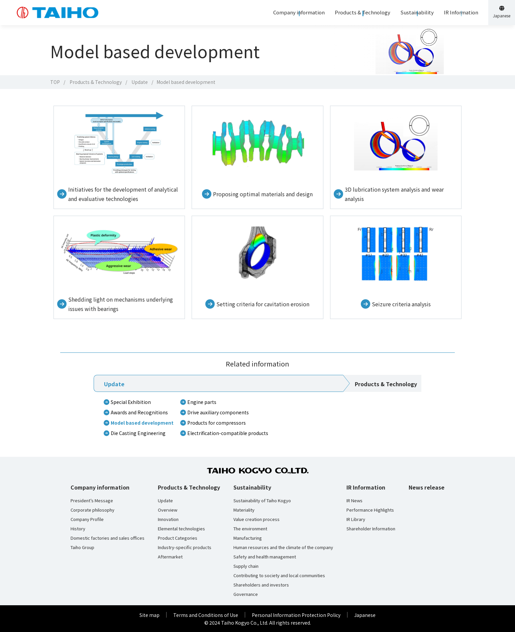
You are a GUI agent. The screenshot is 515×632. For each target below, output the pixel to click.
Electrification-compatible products (227, 433)
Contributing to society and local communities (279, 575)
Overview (167, 510)
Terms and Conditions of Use (205, 615)
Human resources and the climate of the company (283, 547)
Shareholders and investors (261, 585)
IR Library (355, 519)
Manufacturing (247, 538)
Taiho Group (82, 547)
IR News (354, 500)
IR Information (365, 487)
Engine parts (201, 402)
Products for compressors (216, 422)
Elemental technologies (181, 528)
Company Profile (87, 519)
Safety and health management (264, 556)
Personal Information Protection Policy (296, 615)
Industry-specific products (184, 547)
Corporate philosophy (92, 510)
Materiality (243, 510)
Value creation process (256, 519)
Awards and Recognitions (139, 412)
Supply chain (246, 566)
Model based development (142, 422)
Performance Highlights (370, 510)
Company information (100, 487)
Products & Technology (96, 82)
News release (426, 487)
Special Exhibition (131, 402)
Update (139, 82)
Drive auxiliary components (218, 412)
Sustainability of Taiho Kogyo (262, 500)
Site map (149, 615)
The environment (250, 528)
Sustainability (252, 487)
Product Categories (177, 538)
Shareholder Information (370, 528)
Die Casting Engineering (138, 433)
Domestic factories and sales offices (107, 538)
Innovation (168, 519)
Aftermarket (170, 556)
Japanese (365, 615)
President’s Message (92, 500)
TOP (55, 82)
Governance (245, 594)
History (78, 528)
